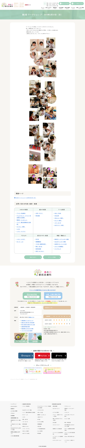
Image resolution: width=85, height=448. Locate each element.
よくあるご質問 (14, 411)
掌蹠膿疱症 (38, 241)
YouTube (42, 355)
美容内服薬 (55, 406)
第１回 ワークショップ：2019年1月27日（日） (25, 197)
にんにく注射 (67, 418)
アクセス (12, 413)
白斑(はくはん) (25, 426)
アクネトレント (68, 406)
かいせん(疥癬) (41, 421)
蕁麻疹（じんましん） (22, 220)
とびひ (18, 229)
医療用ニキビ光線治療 (57, 428)
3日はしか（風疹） (59, 218)
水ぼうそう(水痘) (25, 433)
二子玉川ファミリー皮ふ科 (16, 424)
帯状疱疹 (38, 215)
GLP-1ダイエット (56, 408)
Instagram (26, 355)
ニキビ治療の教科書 (15, 435)
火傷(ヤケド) (40, 417)
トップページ (13, 404)
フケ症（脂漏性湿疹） (41, 244)
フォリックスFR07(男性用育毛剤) (70, 433)
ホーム (12, 379)
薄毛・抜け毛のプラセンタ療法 (58, 419)
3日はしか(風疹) (25, 431)
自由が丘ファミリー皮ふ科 (16, 421)
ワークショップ (17, 379)
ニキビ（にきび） (21, 239)
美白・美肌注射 (68, 422)
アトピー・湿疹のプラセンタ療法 (58, 415)
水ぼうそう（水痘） (59, 225)
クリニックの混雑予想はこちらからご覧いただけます (42, 290)
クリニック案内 (52, 257)
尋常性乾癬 (38, 249)
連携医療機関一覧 (14, 418)
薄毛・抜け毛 (39, 246)
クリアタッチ (57, 249)
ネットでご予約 (45, 303)
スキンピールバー (56, 424)
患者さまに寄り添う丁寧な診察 (27, 322)
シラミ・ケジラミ (21, 231)
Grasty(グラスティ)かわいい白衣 (16, 428)
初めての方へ (33, 257)
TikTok (59, 355)
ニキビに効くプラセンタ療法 (69, 415)
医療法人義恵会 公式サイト (15, 432)
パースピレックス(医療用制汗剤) (58, 437)
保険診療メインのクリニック (27, 320)
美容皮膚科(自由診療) (56, 404)
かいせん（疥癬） (21, 226)
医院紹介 (12, 408)
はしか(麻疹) (40, 431)
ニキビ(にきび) (41, 410)
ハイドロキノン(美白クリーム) (70, 441)
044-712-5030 (64, 3)
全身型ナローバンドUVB (60, 244)
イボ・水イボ (57, 223)
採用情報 (12, 415)
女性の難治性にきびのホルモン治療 (69, 425)
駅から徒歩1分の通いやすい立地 (28, 324)
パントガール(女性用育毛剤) (58, 433)
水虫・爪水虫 (57, 213)
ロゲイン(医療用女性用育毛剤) (70, 429)
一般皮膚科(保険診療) (26, 404)
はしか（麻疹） (58, 220)
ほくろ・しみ (20, 241)
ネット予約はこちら (77, 3)
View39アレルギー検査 (60, 241)
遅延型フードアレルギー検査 (61, 239)
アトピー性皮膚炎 (21, 213)
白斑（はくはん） (40, 251)
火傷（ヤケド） (39, 213)
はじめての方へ (14, 406)
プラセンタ (67, 412)
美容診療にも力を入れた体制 (27, 328)
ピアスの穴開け (56, 412)
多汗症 (37, 239)
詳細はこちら (31, 317)
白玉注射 (54, 422)
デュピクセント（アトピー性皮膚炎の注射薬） (44, 407)
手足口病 (56, 215)
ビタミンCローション (57, 440)
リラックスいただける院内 (26, 330)
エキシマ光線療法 (58, 246)
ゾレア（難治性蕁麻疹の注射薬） (29, 412)
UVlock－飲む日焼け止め (69, 436)
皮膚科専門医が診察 (25, 326)
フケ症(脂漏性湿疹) (41, 428)
